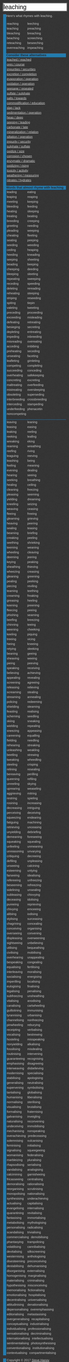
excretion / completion (22, 74)
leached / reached (19, 59)
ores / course (16, 64)
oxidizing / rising (18, 165)
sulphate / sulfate (18, 146)
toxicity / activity (17, 170)
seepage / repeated (20, 88)
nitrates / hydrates (19, 180)
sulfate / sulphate (18, 93)
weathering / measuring (23, 175)
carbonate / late (17, 127)
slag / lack (13, 108)
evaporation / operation (22, 79)
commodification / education (26, 103)
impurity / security (19, 141)
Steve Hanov (40, 1360)
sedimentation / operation (24, 112)
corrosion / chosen (19, 156)
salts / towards (16, 98)
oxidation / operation (20, 83)
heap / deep (15, 117)
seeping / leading (18, 122)
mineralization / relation (23, 132)
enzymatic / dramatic (21, 161)
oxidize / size (15, 151)
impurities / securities (21, 69)
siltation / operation (20, 136)
